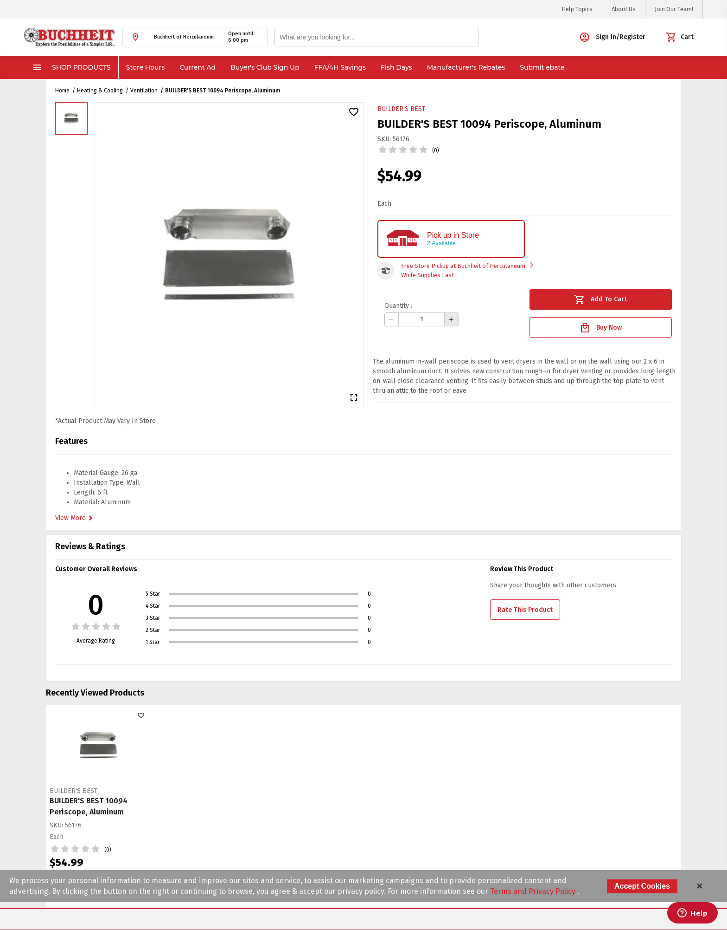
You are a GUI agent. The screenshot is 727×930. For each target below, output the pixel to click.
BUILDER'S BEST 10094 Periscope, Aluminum (222, 90)
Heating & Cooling (100, 90)
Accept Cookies (642, 886)
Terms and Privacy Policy (533, 891)
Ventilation (144, 90)
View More (75, 518)
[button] (171, 37)
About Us (624, 9)
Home (62, 90)
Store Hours (145, 67)
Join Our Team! (674, 9)
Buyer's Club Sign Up (265, 67)
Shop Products (71, 67)
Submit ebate (542, 67)
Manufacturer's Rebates (466, 67)
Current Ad (197, 67)
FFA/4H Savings (340, 67)
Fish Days (396, 67)
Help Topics (577, 9)
